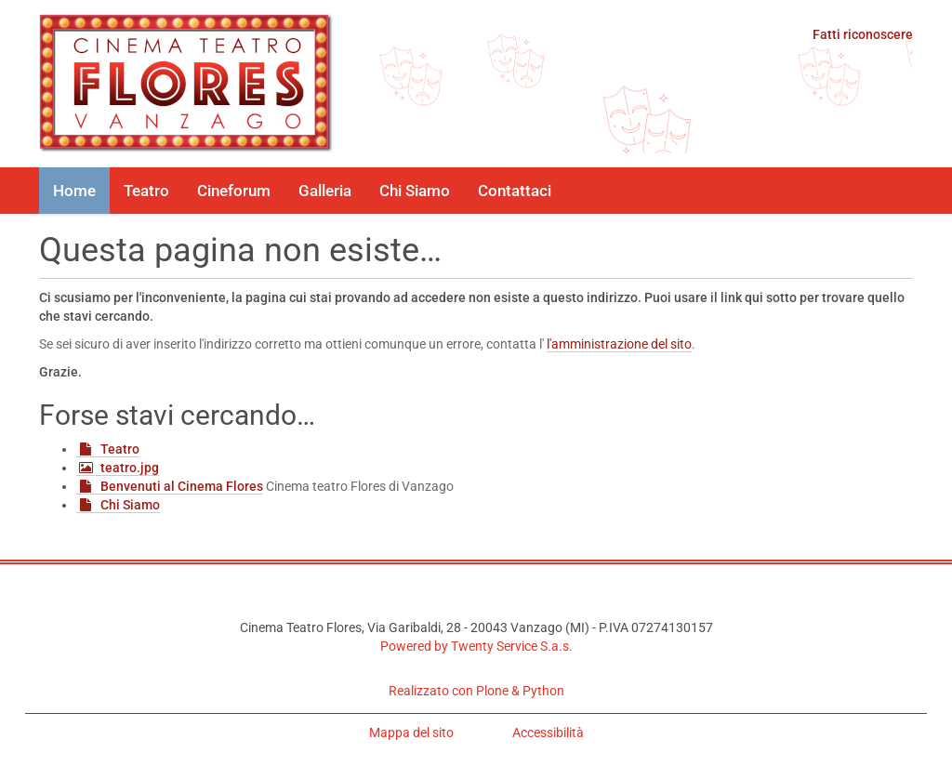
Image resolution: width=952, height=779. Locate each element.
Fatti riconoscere (863, 34)
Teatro (146, 190)
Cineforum (234, 190)
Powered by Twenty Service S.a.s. (476, 646)
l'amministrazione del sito (619, 344)
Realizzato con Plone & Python (476, 690)
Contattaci (514, 190)
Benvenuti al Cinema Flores (181, 486)
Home (74, 190)
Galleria (324, 190)
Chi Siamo (414, 190)
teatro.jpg (129, 467)
